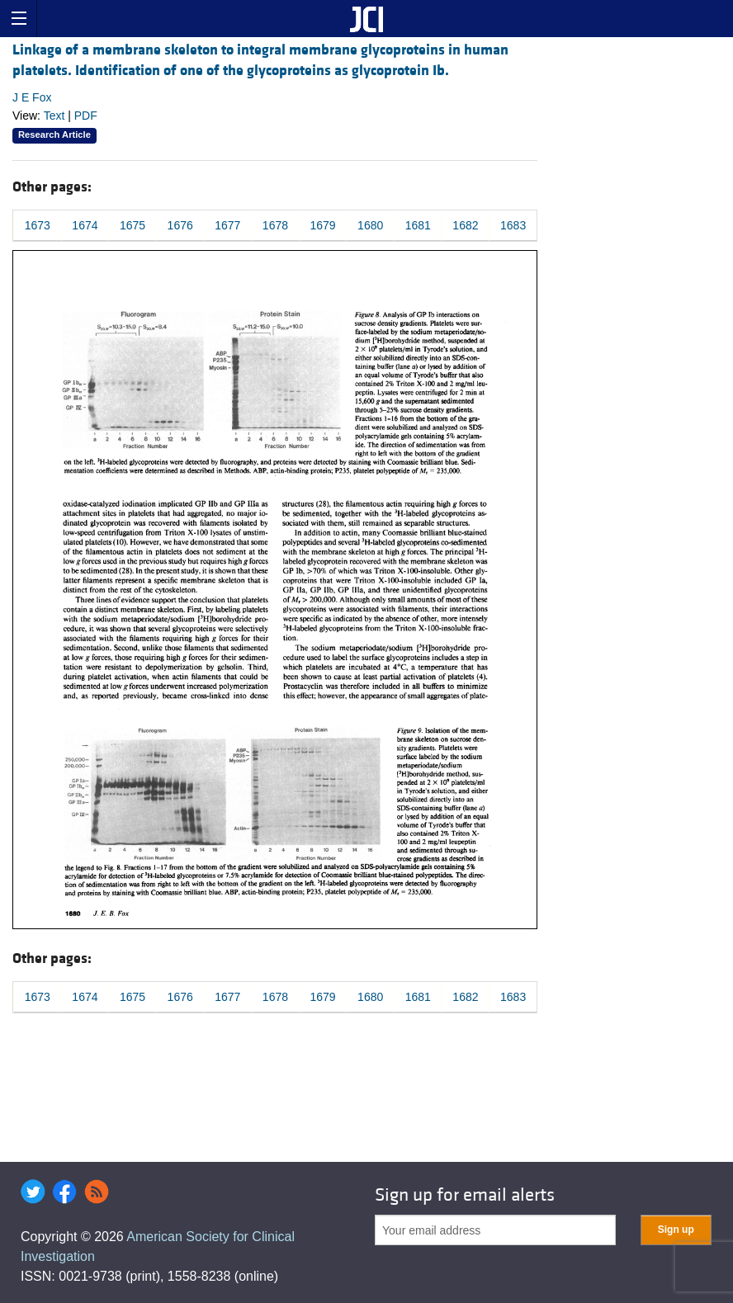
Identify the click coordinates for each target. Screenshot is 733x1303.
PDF (85, 115)
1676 (180, 225)
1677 (227, 225)
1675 (132, 225)
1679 (322, 225)
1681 (418, 225)
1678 (275, 225)
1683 (513, 225)
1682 (465, 225)
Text (54, 115)
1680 (370, 225)
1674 (84, 225)
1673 (37, 225)
